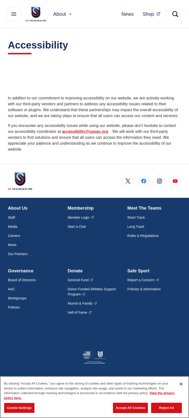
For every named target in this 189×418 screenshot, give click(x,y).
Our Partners (18, 254)
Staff (11, 217)
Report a (143, 280)
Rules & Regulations (142, 236)
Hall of (80, 312)
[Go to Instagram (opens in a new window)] (159, 181)
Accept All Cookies (130, 408)
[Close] (181, 384)
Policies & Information (143, 289)
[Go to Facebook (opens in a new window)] (144, 181)
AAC (11, 289)
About (63, 14)
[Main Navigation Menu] (14, 14)
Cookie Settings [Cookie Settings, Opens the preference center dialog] (19, 408)
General (80, 280)
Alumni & (82, 303)
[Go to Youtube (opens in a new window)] (175, 181)
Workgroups (17, 298)
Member (81, 217)
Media (12, 227)
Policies (14, 307)
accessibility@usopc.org (85, 131)
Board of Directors (22, 280)
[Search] (175, 14)
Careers (14, 236)
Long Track (135, 227)
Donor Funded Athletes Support (92, 291)
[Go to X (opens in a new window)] (128, 181)
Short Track (136, 217)
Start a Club (77, 227)
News (127, 14)
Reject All (166, 408)
